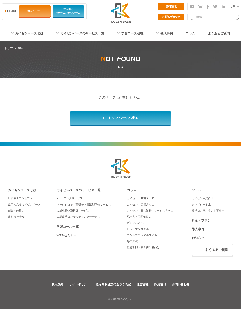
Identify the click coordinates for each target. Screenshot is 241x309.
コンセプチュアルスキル (142, 235)
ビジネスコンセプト (20, 198)
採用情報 (160, 284)
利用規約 (57, 284)
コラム (190, 33)
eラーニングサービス (70, 198)
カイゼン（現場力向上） (142, 204)
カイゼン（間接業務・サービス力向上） (151, 210)
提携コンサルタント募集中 (208, 210)
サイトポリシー (79, 284)
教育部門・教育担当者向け (143, 247)
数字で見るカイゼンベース (24, 204)
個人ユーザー (34, 11)
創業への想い (16, 210)
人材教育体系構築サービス (73, 210)
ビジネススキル (136, 222)
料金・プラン (201, 220)
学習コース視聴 (132, 33)
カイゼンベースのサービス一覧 (82, 33)
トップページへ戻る (123, 118)
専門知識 (132, 241)
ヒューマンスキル (138, 229)
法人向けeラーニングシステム (68, 11)
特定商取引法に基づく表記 (113, 284)
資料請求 (171, 6)
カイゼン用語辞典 (203, 198)
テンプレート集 (201, 204)
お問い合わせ (171, 16)
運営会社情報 (16, 216)
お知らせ (198, 238)
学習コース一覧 (68, 226)
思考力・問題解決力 (139, 216)
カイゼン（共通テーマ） (142, 198)
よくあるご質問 (219, 33)
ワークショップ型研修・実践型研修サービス (84, 204)
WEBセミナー (66, 235)
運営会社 (142, 284)
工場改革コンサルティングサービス (78, 216)
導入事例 (166, 33)
